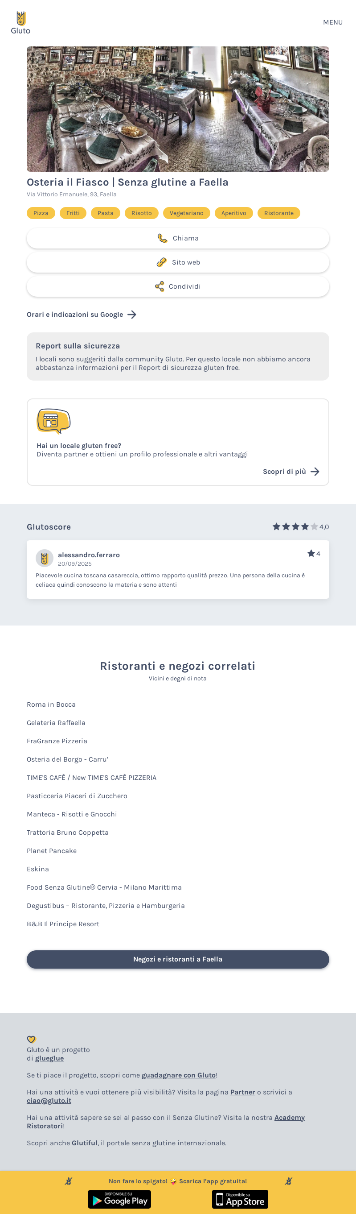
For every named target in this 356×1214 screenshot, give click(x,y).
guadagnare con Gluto (179, 1075)
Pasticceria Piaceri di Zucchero (77, 795)
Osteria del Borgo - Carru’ (67, 759)
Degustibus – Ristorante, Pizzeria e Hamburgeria (106, 905)
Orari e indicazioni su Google (81, 314)
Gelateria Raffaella (56, 722)
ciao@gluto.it (49, 1100)
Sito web (178, 262)
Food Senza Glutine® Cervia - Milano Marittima (104, 887)
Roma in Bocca (51, 704)
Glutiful (85, 1143)
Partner (242, 1092)
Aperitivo (233, 213)
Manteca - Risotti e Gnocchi (72, 814)
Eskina (38, 869)
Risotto (141, 213)
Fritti (73, 213)
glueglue (49, 1058)
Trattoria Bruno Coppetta (68, 832)
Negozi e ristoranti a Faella (177, 959)
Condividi (178, 286)
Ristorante (279, 213)
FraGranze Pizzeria (57, 741)
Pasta (106, 213)
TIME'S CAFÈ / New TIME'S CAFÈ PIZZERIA (91, 777)
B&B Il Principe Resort (63, 924)
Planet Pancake (52, 850)
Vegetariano (187, 213)
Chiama (178, 238)
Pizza (41, 213)
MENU (333, 22)
